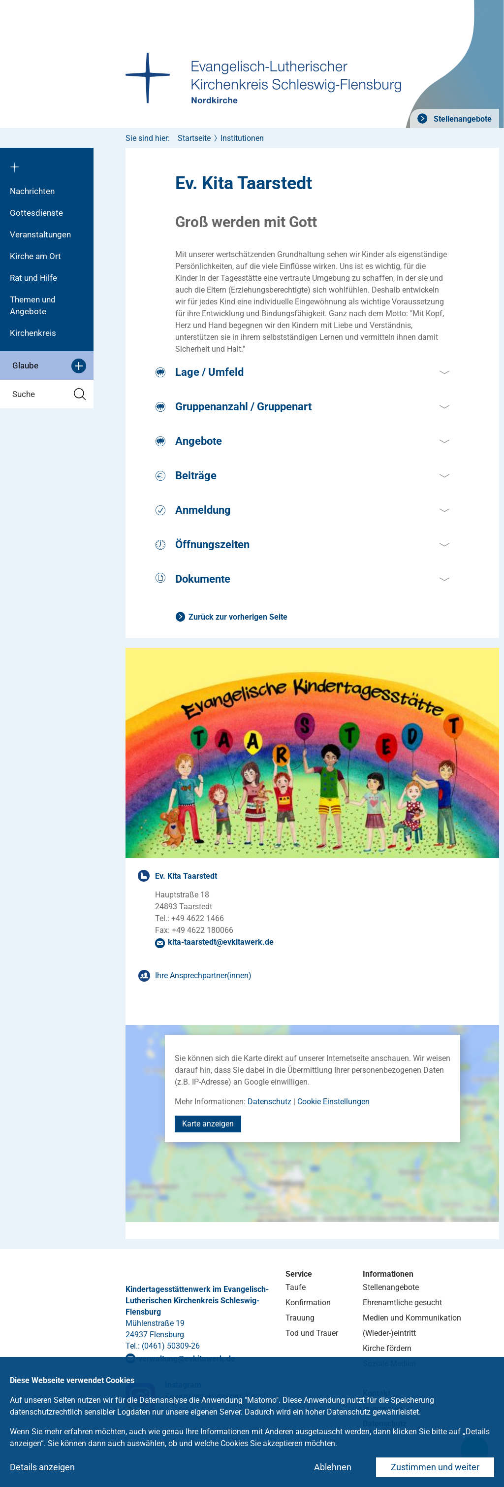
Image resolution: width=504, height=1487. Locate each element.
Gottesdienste (36, 213)
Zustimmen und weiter (435, 1467)
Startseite (194, 138)
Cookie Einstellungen (333, 1101)
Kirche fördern (387, 1348)
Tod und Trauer (311, 1333)
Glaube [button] (49, 366)
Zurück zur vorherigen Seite (238, 617)
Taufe (295, 1287)
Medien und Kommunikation (412, 1317)
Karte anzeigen (208, 1123)
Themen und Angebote (33, 305)
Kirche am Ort (35, 256)
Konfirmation (308, 1302)
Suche (49, 394)
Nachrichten (32, 191)
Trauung (300, 1317)
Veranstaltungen (40, 234)
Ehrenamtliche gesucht (402, 1302)
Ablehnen (332, 1467)
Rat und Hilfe (33, 278)
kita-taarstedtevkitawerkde (221, 942)
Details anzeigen (42, 1467)
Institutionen (242, 138)
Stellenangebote (462, 119)
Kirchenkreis (33, 333)
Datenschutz (269, 1101)
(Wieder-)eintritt (389, 1333)
